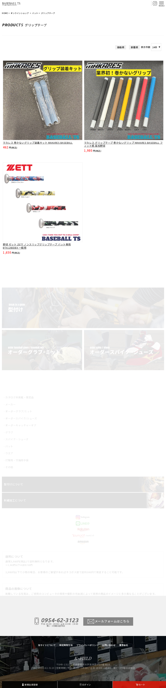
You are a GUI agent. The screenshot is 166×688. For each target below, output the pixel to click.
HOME (5, 13)
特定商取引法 (66, 645)
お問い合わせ (108, 645)
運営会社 (123, 645)
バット (35, 13)
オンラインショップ (20, 13)
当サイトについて (47, 645)
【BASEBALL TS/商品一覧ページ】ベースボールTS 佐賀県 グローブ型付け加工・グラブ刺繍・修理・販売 (11, 3)
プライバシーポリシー (87, 645)
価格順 (120, 58)
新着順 (134, 58)
